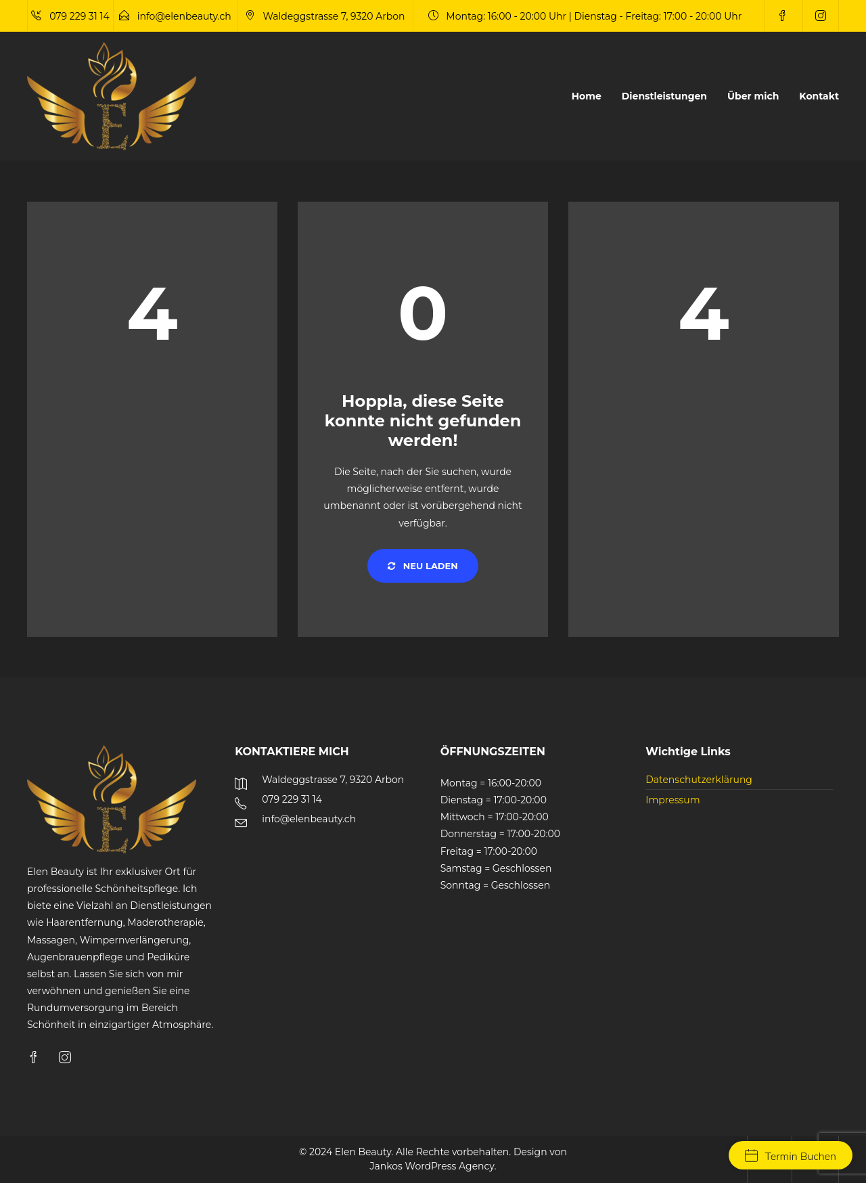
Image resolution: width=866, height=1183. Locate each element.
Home (586, 96)
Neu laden (423, 565)
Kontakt (819, 96)
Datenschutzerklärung (698, 779)
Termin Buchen (790, 1156)
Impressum (672, 800)
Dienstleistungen (664, 96)
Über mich (753, 96)
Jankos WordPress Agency (432, 1166)
